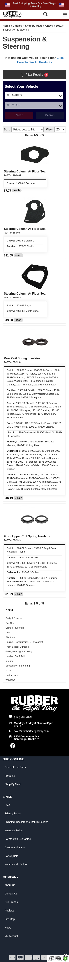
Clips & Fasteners (15, 627)
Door (8, 632)
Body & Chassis (14, 618)
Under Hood (12, 675)
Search (49, 115)
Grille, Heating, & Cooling (19, 651)
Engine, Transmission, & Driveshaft (24, 642)
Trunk (9, 670)
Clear (19, 115)
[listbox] (34, 95)
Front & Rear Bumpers (17, 646)
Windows (10, 680)
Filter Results (34, 75)
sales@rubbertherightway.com (31, 731)
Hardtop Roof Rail (15, 656)
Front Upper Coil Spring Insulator (27, 536)
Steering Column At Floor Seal (25, 171)
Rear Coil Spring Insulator (22, 358)
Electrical (10, 637)
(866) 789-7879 (23, 717)
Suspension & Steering (18, 665)
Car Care (10, 623)
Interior (9, 661)
